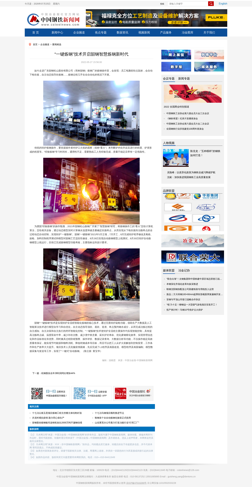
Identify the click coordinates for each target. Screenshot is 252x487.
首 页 (35, 32)
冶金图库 (187, 32)
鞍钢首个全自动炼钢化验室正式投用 (113, 417)
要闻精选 (56, 44)
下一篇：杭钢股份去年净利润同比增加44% (53, 373)
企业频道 (79, 32)
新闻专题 (184, 78)
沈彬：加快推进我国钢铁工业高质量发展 (189, 177)
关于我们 (209, 32)
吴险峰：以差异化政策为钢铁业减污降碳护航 (191, 172)
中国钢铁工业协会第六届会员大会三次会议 (187, 113)
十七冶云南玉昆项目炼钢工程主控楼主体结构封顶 (57, 413)
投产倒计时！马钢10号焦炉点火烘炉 (184, 309)
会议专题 (169, 78)
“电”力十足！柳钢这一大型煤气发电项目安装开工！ (191, 304)
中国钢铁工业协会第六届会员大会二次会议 (187, 123)
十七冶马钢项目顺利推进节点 (109, 413)
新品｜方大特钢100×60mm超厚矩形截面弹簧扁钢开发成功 (195, 294)
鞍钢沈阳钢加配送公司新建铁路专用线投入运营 (190, 289)
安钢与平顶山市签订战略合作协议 (183, 299)
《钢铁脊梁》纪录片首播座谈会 (182, 118)
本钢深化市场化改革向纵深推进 (182, 284)
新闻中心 (57, 32)
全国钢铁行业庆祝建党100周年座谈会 (185, 129)
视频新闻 (144, 32)
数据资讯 (122, 32)
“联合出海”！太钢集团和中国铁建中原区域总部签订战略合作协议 (198, 279)
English (223, 3)
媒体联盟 (169, 270)
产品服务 (166, 32)
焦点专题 (101, 32)
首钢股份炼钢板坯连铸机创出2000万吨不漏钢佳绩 (57, 422)
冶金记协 (184, 270)
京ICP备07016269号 (136, 483)
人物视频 (169, 143)
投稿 (162, 4)
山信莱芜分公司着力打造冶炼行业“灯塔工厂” (117, 422)
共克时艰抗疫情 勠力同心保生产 (48, 417)
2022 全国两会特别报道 (176, 106)
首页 (35, 44)
